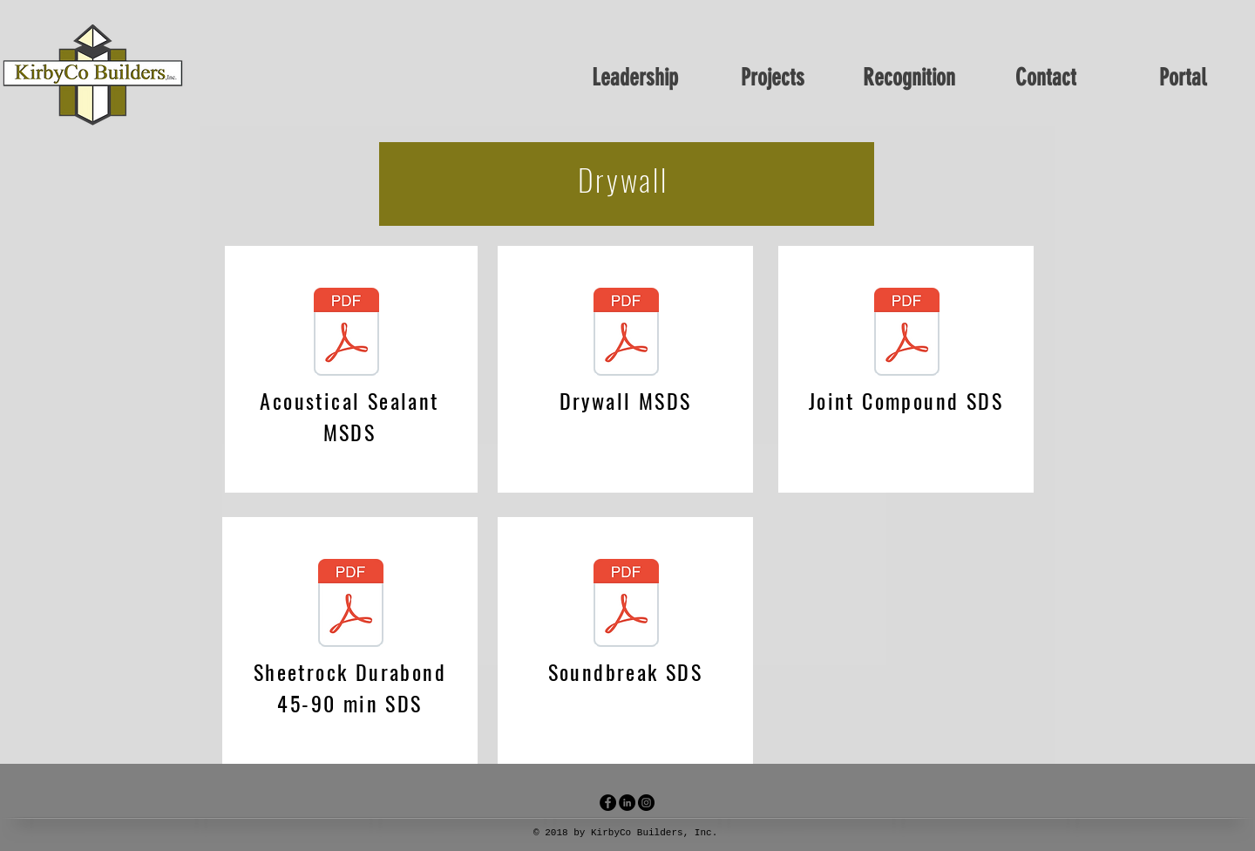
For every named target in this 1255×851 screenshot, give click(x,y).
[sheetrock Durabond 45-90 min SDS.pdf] (350, 605)
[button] (772, 75)
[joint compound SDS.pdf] (906, 334)
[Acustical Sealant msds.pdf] (346, 334)
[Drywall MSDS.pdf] (626, 334)
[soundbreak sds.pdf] (626, 605)
